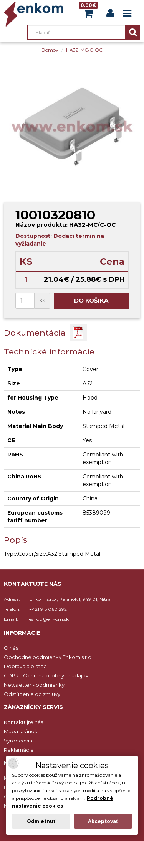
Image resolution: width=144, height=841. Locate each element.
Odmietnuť (41, 821)
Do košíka (91, 300)
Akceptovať (103, 821)
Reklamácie (19, 750)
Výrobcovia (18, 740)
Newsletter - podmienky (34, 685)
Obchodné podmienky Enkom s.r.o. (48, 657)
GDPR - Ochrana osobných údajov (46, 675)
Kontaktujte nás (23, 722)
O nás (11, 648)
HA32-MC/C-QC (84, 50)
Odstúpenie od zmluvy (32, 694)
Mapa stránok (21, 731)
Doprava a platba (25, 666)
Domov (49, 50)
